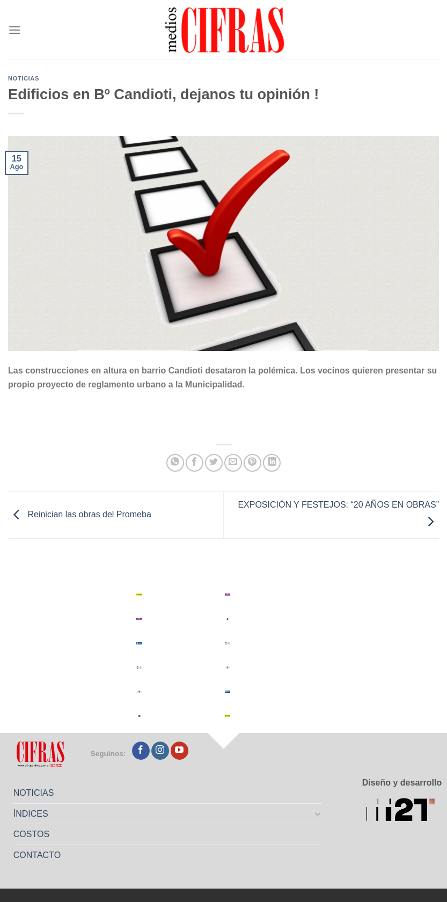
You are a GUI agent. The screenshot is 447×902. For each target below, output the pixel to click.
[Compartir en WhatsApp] (175, 463)
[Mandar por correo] (233, 463)
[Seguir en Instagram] (160, 751)
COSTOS (31, 834)
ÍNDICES (30, 813)
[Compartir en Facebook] (194, 463)
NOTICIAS (33, 792)
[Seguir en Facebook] (141, 751)
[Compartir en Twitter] (214, 463)
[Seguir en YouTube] (179, 751)
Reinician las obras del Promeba (79, 514)
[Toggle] (317, 813)
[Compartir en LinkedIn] (272, 463)
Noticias (23, 78)
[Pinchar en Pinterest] (252, 463)
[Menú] (14, 30)
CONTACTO (37, 855)
